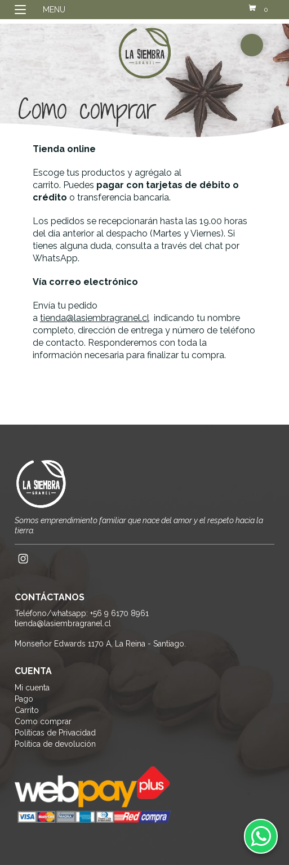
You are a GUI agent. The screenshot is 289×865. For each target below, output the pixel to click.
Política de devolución (55, 743)
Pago (24, 698)
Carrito (27, 710)
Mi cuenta (32, 687)
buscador (252, 45)
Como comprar (43, 721)
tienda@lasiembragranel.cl (94, 318)
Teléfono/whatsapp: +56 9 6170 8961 (82, 613)
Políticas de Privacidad (55, 732)
